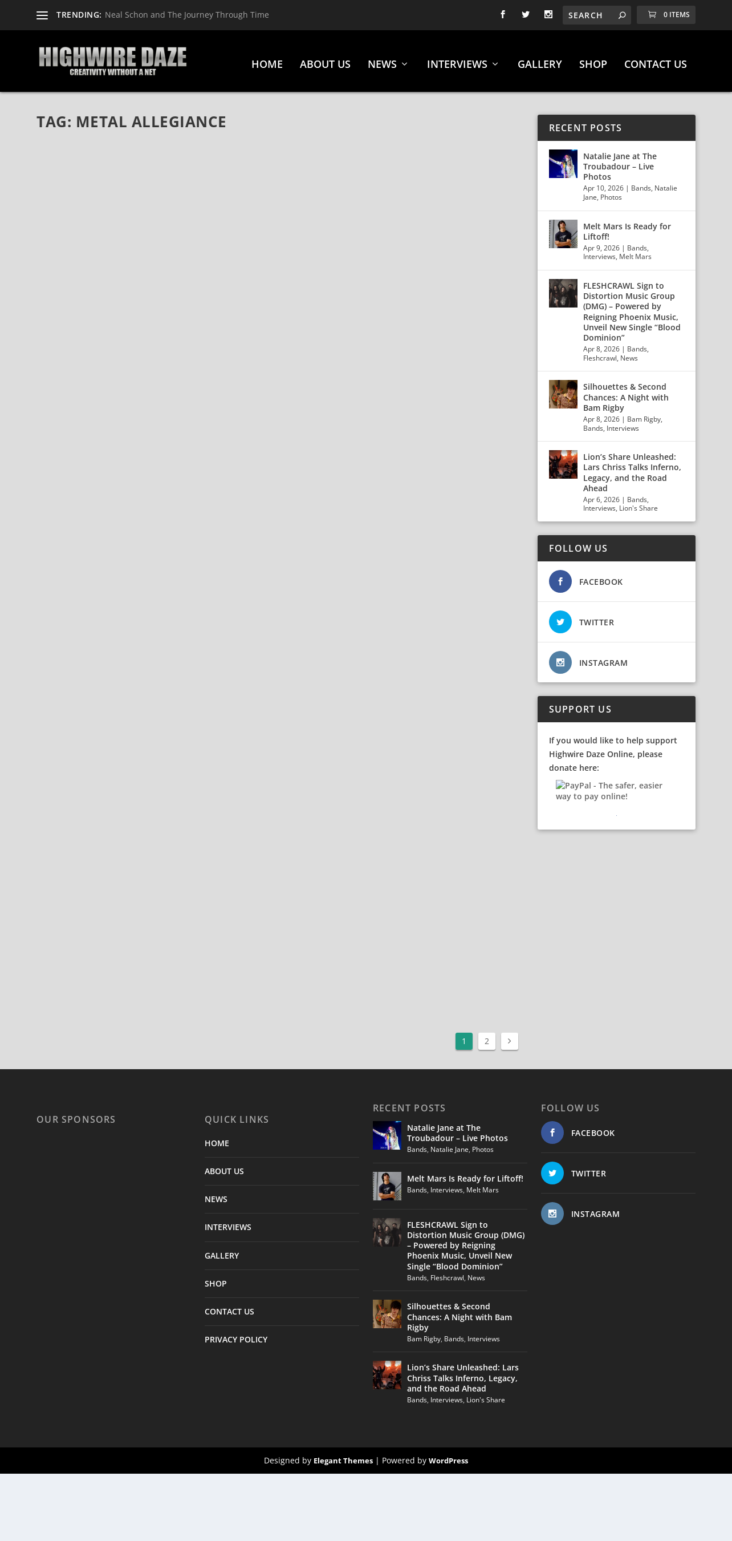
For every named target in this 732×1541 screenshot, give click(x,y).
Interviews (599, 252)
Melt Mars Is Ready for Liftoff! (627, 226)
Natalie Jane (449, 1145)
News (629, 353)
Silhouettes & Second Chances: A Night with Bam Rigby (626, 392)
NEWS (382, 60)
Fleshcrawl (600, 353)
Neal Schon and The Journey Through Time (187, 14)
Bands (641, 184)
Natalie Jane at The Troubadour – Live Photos (620, 161)
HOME (267, 60)
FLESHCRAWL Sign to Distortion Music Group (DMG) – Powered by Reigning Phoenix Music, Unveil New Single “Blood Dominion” (632, 307)
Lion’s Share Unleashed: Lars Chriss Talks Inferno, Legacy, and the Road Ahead (632, 468)
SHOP (593, 60)
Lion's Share (638, 504)
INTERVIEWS (457, 60)
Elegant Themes (343, 1456)
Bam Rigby (644, 414)
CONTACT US (655, 60)
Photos (611, 192)
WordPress (448, 1456)
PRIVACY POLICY (236, 1334)
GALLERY (540, 60)
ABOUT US (325, 60)
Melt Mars (635, 252)
